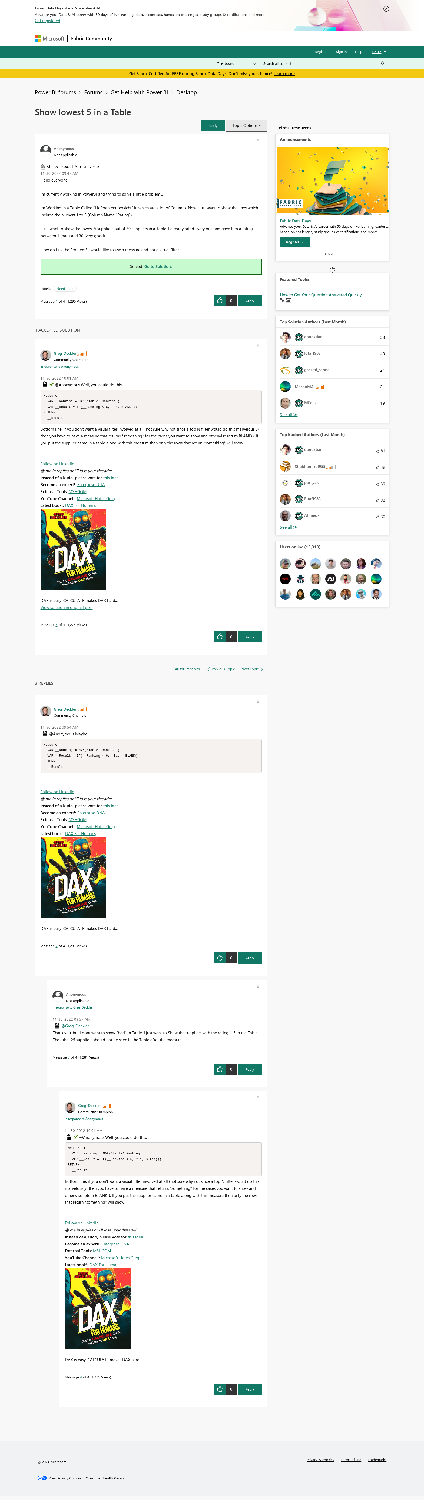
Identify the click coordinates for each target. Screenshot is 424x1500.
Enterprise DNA (91, 485)
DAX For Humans (80, 506)
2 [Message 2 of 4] (57, 948)
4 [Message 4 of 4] (57, 626)
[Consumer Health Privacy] (105, 1482)
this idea (111, 479)
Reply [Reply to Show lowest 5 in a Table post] (249, 301)
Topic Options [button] (244, 125)
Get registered (47, 20)
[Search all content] (324, 63)
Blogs (218, 38)
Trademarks (377, 1463)
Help (358, 51)
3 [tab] (332, 254)
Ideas (170, 38)
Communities (194, 38)
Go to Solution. (158, 266)
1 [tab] (325, 254)
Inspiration (148, 38)
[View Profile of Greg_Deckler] (65, 353)
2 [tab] (329, 254)
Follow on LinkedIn (57, 465)
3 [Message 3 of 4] (69, 1059)
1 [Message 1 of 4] (57, 301)
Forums (124, 38)
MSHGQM (78, 492)
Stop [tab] (337, 254)
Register (321, 51)
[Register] (295, 242)
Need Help (65, 288)
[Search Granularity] (236, 63)
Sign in (341, 51)
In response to (59, 366)
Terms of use (351, 1463)
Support (262, 38)
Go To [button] (377, 51)
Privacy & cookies (320, 1463)
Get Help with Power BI (139, 92)
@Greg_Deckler (75, 1028)
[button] (213, 125)
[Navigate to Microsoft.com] (49, 38)
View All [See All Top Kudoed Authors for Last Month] (289, 527)
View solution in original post (67, 608)
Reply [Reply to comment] (249, 638)
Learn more (284, 73)
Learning (239, 38)
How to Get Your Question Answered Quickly (321, 294)
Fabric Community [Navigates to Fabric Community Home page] (91, 38)
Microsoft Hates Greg (96, 500)
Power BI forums (55, 92)
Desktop (186, 92)
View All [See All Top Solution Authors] (289, 414)
